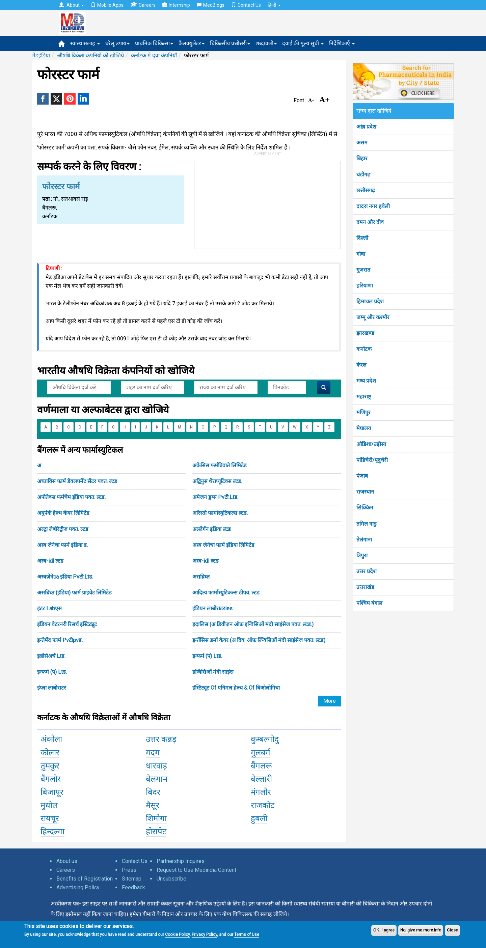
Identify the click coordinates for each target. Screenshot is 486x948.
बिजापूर (51, 792)
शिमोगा (156, 818)
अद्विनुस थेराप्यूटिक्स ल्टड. (217, 481)
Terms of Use (246, 934)
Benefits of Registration (84, 878)
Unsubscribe (171, 878)
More (329, 701)
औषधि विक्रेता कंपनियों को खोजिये (90, 55)
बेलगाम (156, 779)
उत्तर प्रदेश (366, 571)
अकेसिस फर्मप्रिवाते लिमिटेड (219, 465)
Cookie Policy (177, 934)
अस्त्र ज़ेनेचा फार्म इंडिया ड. (62, 545)
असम (362, 142)
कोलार (49, 752)
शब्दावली (266, 43)
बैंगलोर (50, 779)
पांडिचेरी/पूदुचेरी (372, 460)
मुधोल (49, 805)
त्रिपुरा (362, 555)
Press (129, 870)
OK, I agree (384, 930)
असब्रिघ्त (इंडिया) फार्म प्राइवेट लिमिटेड (74, 592)
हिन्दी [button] (274, 5)
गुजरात (363, 270)
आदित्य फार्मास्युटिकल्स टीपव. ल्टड (226, 592)
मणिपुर (363, 412)
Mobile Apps (107, 5)
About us (66, 861)
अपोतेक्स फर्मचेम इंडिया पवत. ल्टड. (71, 497)
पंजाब (362, 476)
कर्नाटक (364, 349)
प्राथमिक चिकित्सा (154, 43)
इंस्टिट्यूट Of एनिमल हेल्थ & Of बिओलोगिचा (236, 688)
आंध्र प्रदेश (366, 126)
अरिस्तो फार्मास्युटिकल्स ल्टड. (220, 513)
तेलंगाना (364, 539)
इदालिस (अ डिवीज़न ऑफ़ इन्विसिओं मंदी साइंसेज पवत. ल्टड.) (253, 624)
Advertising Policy (78, 887)
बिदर (153, 792)
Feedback (133, 887)
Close (452, 930)
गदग (153, 752)
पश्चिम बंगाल (369, 603)
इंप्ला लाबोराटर (51, 688)
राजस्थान (365, 492)
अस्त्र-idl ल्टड (50, 561)
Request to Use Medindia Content (196, 870)
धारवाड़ (156, 766)
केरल (361, 365)
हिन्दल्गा (52, 831)
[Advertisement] (267, 203)
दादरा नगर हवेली (373, 206)
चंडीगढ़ (363, 174)
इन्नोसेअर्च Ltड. (51, 656)
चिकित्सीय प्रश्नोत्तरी (230, 43)
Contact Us (246, 5)
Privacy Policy (204, 934)
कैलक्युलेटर (192, 43)
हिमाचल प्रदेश (370, 301)
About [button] (71, 5)
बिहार (362, 158)
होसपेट (156, 831)
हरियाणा (364, 285)
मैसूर (152, 805)
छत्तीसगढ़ (365, 190)
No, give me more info (420, 930)
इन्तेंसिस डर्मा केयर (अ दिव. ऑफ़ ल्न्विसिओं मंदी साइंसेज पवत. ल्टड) (258, 640)
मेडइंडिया (41, 55)
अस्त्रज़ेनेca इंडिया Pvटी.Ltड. (65, 577)
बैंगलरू (261, 766)
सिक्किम (364, 507)
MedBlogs (210, 5)
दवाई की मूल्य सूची (303, 43)
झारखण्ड (365, 333)
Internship (176, 5)
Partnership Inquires (181, 861)
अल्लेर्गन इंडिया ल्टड (211, 529)
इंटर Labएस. (50, 608)
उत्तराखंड (365, 587)
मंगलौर (261, 792)
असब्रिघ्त (201, 577)
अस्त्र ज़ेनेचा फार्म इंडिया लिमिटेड (223, 545)
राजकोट (262, 805)
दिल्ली (362, 238)
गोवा (360, 254)
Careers (143, 5)
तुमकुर (49, 766)
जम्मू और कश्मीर (372, 317)
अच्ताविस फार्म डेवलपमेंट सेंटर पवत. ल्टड (77, 481)
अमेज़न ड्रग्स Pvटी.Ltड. (215, 497)
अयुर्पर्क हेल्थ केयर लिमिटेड (63, 513)
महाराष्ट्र (363, 396)
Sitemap (131, 878)
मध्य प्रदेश (366, 381)
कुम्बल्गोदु (265, 739)
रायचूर (49, 818)
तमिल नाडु (366, 524)
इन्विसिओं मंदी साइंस (213, 672)
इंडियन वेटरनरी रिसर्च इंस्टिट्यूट (67, 624)
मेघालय (363, 428)
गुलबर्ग (260, 752)
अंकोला (51, 739)
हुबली (259, 818)
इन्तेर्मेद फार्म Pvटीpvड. (60, 640)
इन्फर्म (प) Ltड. (207, 656)
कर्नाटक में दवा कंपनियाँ (154, 55)
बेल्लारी (261, 779)
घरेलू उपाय (117, 43)
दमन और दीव (370, 222)
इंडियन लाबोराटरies (212, 608)
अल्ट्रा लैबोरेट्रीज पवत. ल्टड (62, 529)
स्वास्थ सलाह (85, 43)
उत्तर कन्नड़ (161, 739)
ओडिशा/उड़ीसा (371, 444)
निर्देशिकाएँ (342, 43)
